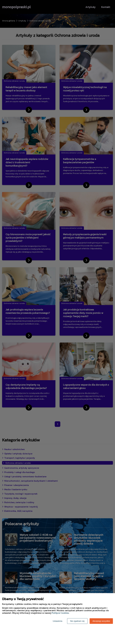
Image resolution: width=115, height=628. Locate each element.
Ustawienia (57, 621)
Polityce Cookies (60, 613)
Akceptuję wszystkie (101, 621)
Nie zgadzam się (77, 621)
